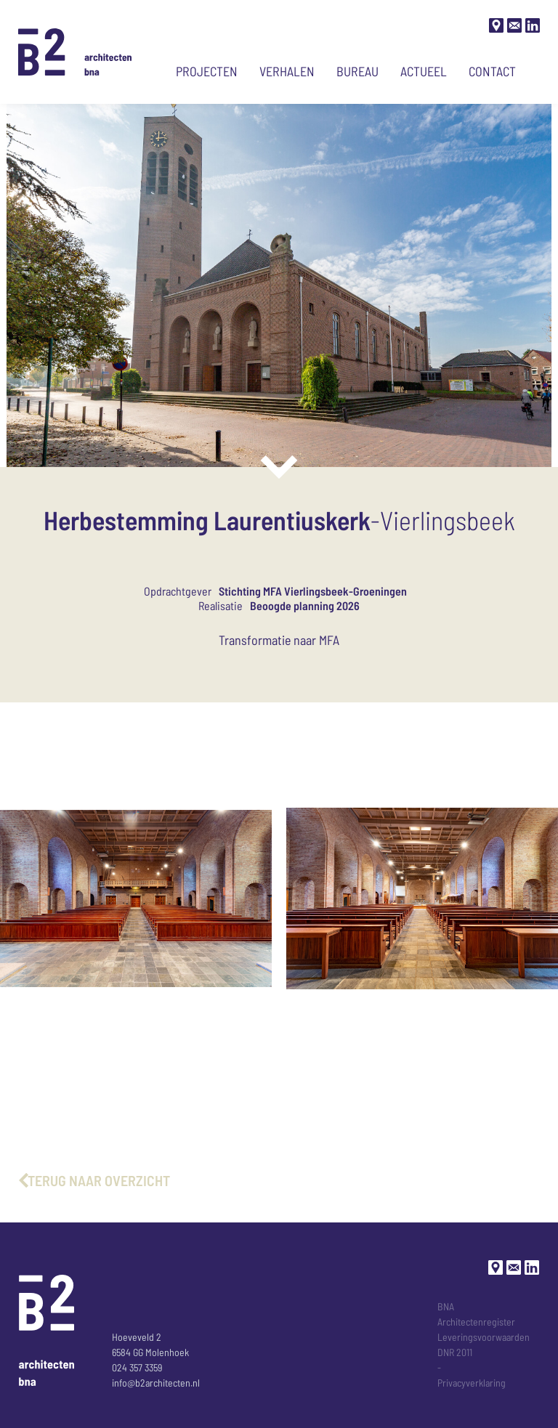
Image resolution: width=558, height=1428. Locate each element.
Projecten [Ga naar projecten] (207, 71)
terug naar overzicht (99, 1180)
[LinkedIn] (532, 25)
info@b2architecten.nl (156, 1382)
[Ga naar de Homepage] (75, 52)
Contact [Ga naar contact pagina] (492, 71)
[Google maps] (496, 25)
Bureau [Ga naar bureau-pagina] (357, 71)
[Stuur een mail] (514, 25)
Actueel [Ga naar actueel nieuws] (423, 71)
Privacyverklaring (471, 1382)
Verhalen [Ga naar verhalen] (287, 71)
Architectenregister (476, 1321)
